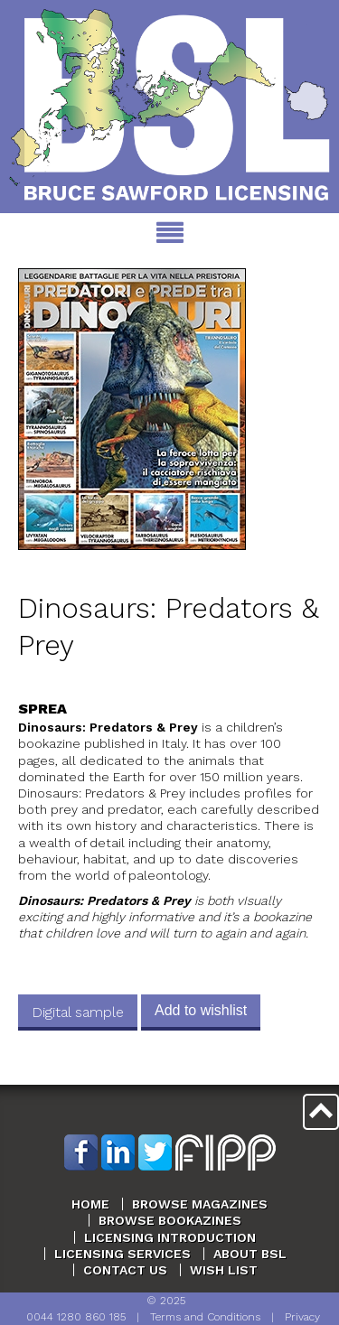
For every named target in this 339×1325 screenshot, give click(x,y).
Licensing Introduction (170, 1237)
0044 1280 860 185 (76, 1317)
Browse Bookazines (170, 1220)
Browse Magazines (200, 1204)
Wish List (224, 1270)
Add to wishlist (201, 1010)
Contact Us (125, 1270)
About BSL (250, 1253)
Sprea (42, 708)
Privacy (302, 1317)
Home (90, 1204)
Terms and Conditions (205, 1317)
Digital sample (78, 1012)
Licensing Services (122, 1253)
